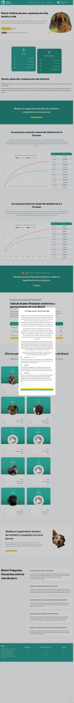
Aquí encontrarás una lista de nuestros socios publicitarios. (36, 381)
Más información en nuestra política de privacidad (34, 382)
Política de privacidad (34, 395)
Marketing (26, 370)
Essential (30, 354)
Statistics (26, 362)
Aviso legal (42, 395)
